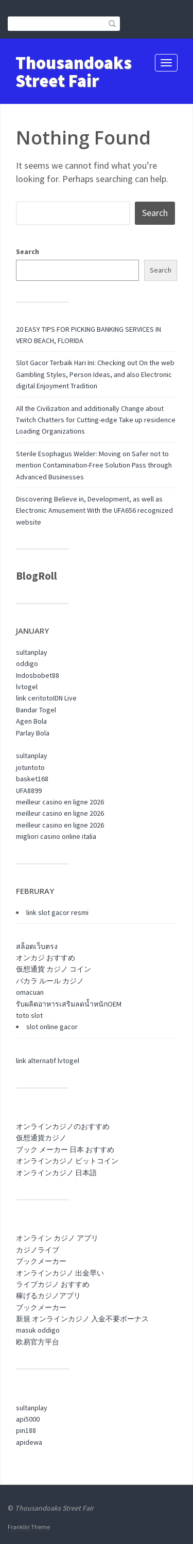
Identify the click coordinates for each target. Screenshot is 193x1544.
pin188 (26, 1430)
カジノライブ (37, 1249)
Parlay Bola (32, 733)
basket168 (32, 778)
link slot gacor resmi (57, 912)
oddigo (27, 663)
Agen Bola (31, 721)
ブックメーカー (41, 1261)
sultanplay (31, 652)
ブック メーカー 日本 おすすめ (65, 1149)
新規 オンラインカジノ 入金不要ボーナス (82, 1318)
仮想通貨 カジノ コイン (53, 969)
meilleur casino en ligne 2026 (60, 801)
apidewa (29, 1442)
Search (27, 251)
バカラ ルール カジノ (50, 980)
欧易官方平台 (37, 1341)
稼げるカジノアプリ (48, 1295)
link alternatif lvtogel (47, 1060)
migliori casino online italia (56, 836)
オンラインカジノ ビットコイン (67, 1160)
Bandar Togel (36, 709)
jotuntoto (30, 767)
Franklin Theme (29, 1527)
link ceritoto (34, 698)
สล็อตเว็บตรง (37, 946)
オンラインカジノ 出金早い (60, 1273)
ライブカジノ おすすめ (53, 1284)
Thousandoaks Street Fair (73, 72)
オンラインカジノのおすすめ (63, 1126)
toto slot (29, 1015)
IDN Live (65, 698)
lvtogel (27, 686)
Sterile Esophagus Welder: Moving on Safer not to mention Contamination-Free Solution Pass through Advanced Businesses (94, 465)
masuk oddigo (38, 1330)
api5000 (28, 1419)
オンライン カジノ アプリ (57, 1238)
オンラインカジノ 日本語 (56, 1172)
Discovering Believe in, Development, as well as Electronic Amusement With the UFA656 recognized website (94, 510)
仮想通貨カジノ (41, 1137)
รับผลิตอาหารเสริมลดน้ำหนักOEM (68, 1004)
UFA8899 (29, 790)
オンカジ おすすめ (45, 957)
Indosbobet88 (37, 675)
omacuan (30, 992)
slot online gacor (52, 1026)
